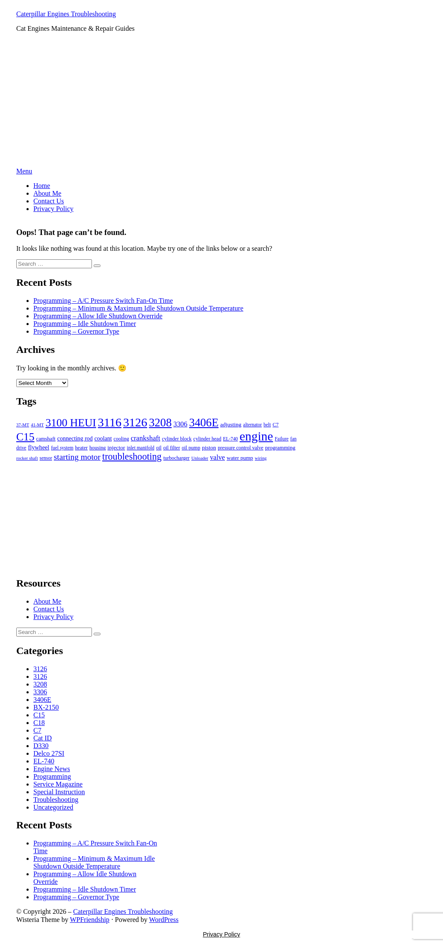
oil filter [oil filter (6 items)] (171, 448)
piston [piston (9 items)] (209, 447)
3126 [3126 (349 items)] (135, 422)
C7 (37, 730)
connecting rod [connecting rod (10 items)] (75, 438)
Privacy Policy (53, 208)
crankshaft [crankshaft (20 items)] (145, 438)
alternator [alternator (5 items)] (252, 424)
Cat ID (42, 738)
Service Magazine (58, 784)
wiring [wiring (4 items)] (261, 458)
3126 (40, 668)
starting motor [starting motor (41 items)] (77, 456)
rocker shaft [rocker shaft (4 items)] (27, 458)
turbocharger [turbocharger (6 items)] (176, 458)
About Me (47, 193)
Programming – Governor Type (76, 331)
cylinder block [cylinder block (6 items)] (177, 439)
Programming (52, 776)
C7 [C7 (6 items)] (275, 425)
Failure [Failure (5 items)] (282, 438)
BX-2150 (46, 707)
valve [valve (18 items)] (217, 457)
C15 (39, 715)
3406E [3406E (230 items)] (204, 422)
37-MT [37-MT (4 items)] (22, 425)
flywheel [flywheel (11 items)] (38, 447)
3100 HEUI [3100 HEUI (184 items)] (70, 423)
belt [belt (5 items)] (267, 424)
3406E (42, 699)
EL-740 (43, 761)
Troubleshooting (55, 799)
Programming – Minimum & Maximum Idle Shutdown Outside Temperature (138, 308)
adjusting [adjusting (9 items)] (231, 424)
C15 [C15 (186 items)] (25, 437)
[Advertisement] (221, 103)
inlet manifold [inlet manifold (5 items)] (140, 447)
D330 (41, 745)
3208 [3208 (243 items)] (160, 422)
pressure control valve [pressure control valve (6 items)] (240, 448)
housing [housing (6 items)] (97, 448)
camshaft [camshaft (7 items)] (46, 439)
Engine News (51, 768)
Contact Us (48, 201)
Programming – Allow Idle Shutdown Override (97, 316)
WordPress (164, 919)
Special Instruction (59, 791)
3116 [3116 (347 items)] (109, 422)
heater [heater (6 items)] (81, 448)
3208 (40, 684)
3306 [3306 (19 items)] (181, 424)
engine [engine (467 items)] (256, 436)
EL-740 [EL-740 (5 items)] (230, 438)
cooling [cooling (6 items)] (121, 439)
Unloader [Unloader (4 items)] (199, 458)
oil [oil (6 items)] (159, 448)
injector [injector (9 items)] (116, 447)
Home (41, 185)
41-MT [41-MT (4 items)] (37, 425)
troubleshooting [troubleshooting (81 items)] (132, 456)
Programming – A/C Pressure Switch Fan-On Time (103, 300)
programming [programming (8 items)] (280, 447)
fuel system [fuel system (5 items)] (62, 447)
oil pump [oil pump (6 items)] (191, 448)
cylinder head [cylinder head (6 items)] (207, 439)
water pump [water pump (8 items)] (240, 458)
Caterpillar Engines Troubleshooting (66, 14)
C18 (39, 722)
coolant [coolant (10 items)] (103, 438)
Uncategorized (53, 807)
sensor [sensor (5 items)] (46, 458)
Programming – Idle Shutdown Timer (84, 323)
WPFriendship (89, 919)
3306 (40, 692)
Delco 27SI (48, 753)
